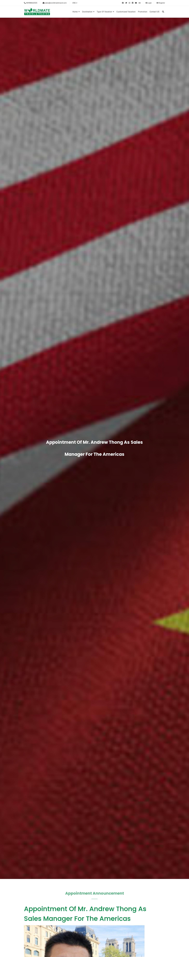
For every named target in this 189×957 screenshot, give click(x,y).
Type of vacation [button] (105, 12)
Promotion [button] (142, 12)
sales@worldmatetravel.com (55, 3)
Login (148, 3)
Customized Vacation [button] (125, 12)
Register (161, 3)
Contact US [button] (154, 12)
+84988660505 (30, 3)
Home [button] (76, 12)
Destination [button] (88, 12)
